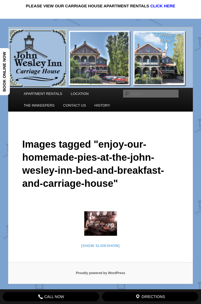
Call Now (51, 296)
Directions (150, 296)
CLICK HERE (162, 6)
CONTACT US (74, 105)
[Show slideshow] (100, 246)
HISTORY (102, 105)
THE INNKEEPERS (39, 105)
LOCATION (80, 94)
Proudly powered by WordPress (100, 273)
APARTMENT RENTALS (43, 94)
